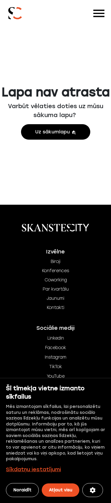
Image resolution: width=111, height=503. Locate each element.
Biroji (55, 261)
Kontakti (55, 307)
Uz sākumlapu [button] (55, 132)
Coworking (55, 280)
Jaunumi (55, 298)
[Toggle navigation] (98, 13)
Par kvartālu (56, 289)
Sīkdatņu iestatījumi (33, 469)
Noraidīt (22, 490)
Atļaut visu (60, 490)
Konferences (55, 271)
